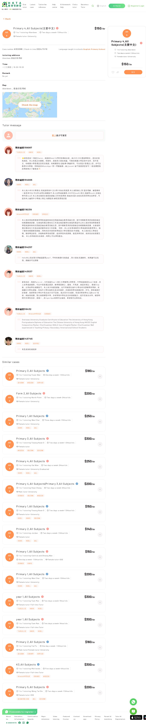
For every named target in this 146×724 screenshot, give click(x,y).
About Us (8, 717)
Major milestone (45, 717)
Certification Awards (33, 717)
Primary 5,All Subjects (30, 687)
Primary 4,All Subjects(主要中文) (34, 28)
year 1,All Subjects (28, 596)
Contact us (77, 717)
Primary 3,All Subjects (30, 370)
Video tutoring (56, 717)
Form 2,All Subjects (28, 393)
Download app (87, 717)
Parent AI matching (108, 717)
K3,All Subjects (26, 664)
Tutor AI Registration (120, 717)
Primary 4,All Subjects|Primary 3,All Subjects (45, 483)
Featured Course (66, 717)
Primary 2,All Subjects (30, 528)
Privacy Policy (98, 717)
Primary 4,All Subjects (30, 461)
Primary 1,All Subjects (30, 415)
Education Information (19, 717)
